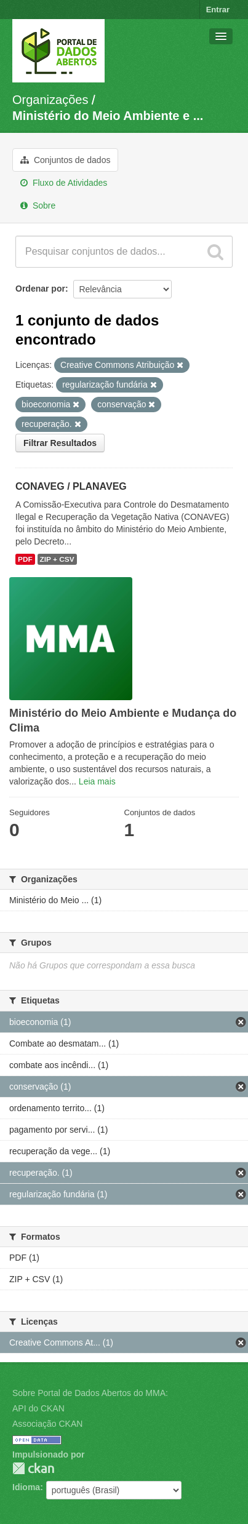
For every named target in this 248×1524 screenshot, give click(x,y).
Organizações (50, 99)
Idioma (26, 1487)
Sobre (37, 205)
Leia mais (97, 781)
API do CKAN (38, 1408)
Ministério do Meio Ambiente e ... (107, 115)
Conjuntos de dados (65, 160)
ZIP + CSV (57, 559)
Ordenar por (40, 288)
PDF (25, 559)
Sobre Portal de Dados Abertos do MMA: (90, 1393)
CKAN (33, 1468)
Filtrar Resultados (60, 443)
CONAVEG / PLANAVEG (71, 486)
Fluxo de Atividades (63, 183)
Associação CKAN (47, 1424)
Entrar (218, 9)
